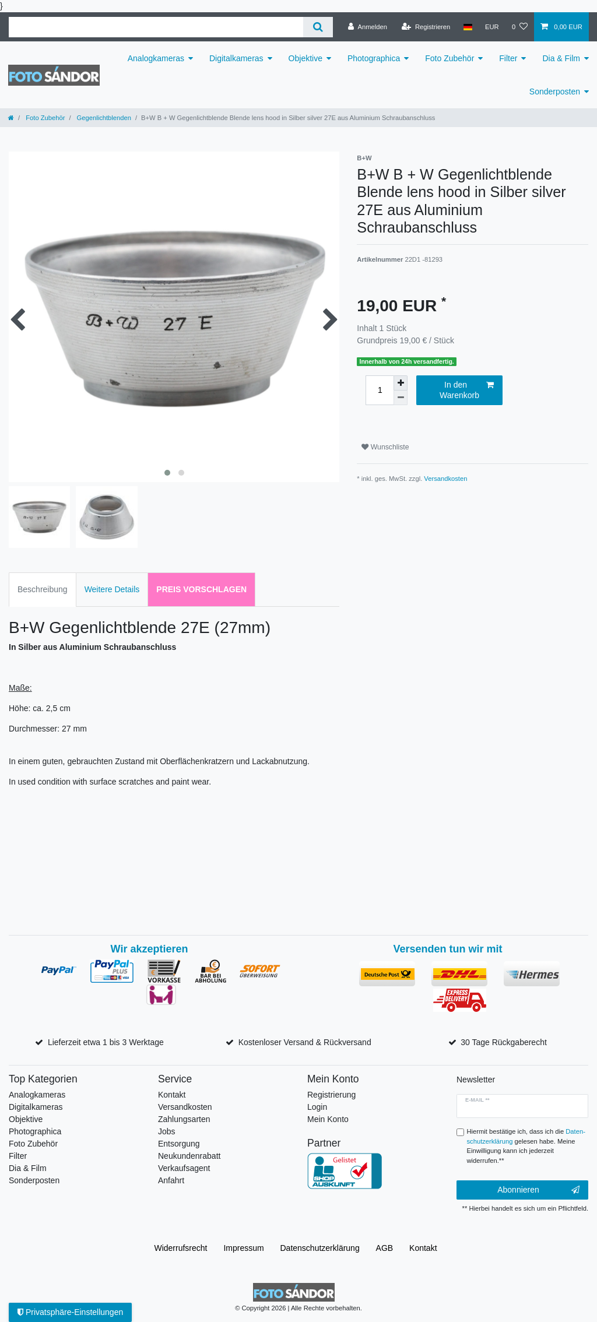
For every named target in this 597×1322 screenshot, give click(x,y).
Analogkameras (156, 58)
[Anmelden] (368, 26)
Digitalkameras (236, 58)
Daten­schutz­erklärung (320, 1248)
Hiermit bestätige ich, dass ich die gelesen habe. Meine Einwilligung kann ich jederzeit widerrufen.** (526, 1146)
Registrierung (331, 1094)
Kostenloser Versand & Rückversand (304, 1042)
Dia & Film (561, 58)
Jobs (166, 1131)
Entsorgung (179, 1143)
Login (317, 1107)
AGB (385, 1248)
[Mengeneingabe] (380, 390)
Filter (508, 58)
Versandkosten (445, 478)
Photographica (373, 58)
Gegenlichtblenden (103, 117)
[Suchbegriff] (156, 27)
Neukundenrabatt (189, 1156)
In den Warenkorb (467, 390)
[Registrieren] (425, 26)
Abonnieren (538, 1190)
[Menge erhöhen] (401, 383)
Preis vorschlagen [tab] (201, 589)
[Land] (467, 26)
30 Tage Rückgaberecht (504, 1042)
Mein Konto (328, 1119)
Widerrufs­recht (180, 1248)
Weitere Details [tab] (112, 589)
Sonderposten (554, 91)
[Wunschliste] (519, 26)
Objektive (305, 58)
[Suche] (318, 27)
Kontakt (171, 1094)
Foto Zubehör (449, 58)
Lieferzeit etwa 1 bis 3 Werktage (106, 1042)
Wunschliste (385, 447)
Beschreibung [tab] (42, 589)
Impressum (243, 1248)
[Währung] (492, 26)
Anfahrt (171, 1180)
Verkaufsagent (184, 1168)
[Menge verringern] (401, 398)
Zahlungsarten (184, 1119)
